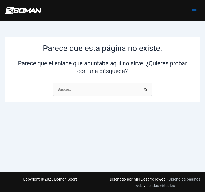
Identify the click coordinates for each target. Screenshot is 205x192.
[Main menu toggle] (194, 10)
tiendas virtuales (160, 185)
